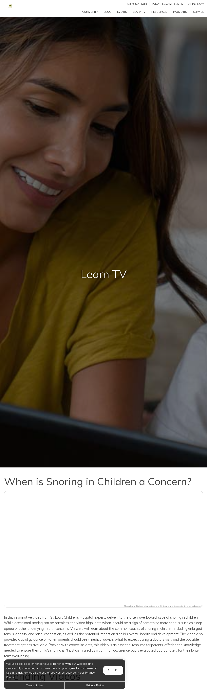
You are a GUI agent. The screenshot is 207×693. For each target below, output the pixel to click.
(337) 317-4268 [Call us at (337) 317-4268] (137, 3)
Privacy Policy (95, 685)
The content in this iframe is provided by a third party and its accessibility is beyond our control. (164, 606)
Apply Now (196, 3)
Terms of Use (34, 685)
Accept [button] (113, 670)
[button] (103, 547)
